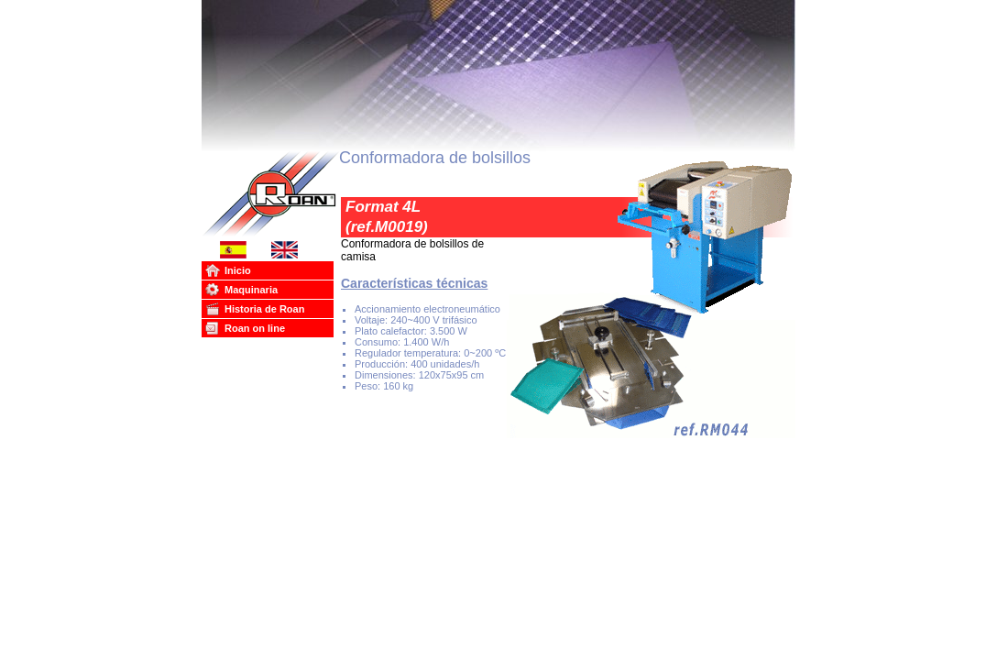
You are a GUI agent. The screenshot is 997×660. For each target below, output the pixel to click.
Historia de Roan (264, 308)
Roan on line (255, 328)
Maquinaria (251, 289)
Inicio (238, 270)
